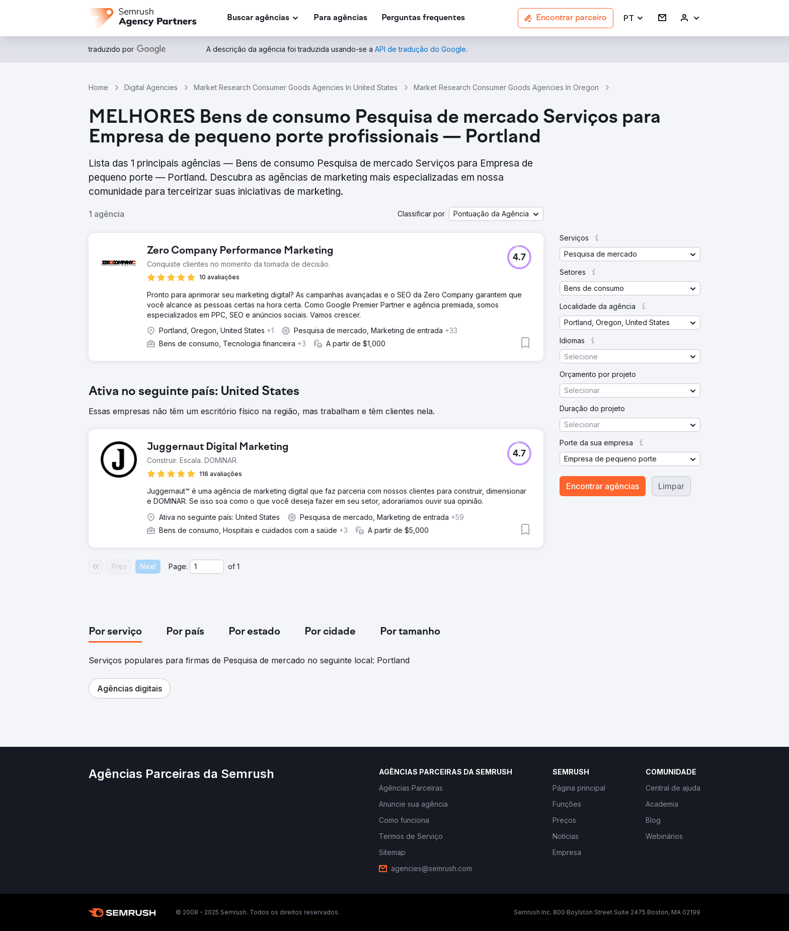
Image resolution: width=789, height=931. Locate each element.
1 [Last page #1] (238, 566)
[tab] (115, 632)
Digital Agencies (151, 87)
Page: (178, 566)
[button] (633, 18)
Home (98, 87)
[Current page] (206, 566)
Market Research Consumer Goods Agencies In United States (296, 87)
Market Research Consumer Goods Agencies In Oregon (506, 87)
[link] (340, 18)
